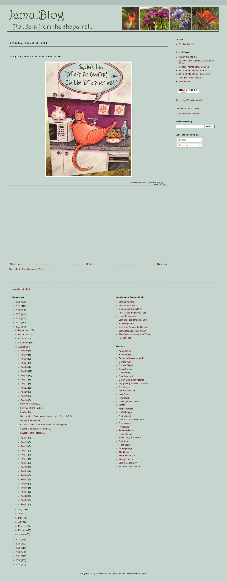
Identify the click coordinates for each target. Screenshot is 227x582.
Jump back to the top (22, 289)
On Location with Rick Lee (131, 419)
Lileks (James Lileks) (129, 401)
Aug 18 (24, 400)
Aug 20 (24, 392)
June (20, 513)
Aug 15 (24, 446)
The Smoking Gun (127, 455)
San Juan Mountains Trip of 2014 (194, 70)
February (22, 530)
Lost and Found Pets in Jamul (133, 320)
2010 (18, 544)
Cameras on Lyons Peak (130, 309)
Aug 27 (24, 363)
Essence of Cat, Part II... (31, 408)
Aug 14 (24, 450)
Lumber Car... (26, 412)
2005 (18, 564)
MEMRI (122, 405)
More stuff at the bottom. (188, 108)
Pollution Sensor (186, 44)
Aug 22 (24, 383)
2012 (18, 327)
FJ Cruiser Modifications (189, 78)
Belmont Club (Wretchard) (131, 358)
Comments (184, 145)
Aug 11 (24, 463)
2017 (18, 306)
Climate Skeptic (126, 365)
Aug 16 (24, 442)
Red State (123, 441)
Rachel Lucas (125, 434)
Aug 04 (24, 492)
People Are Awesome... (31, 420)
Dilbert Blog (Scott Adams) (131, 380)
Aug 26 (24, 367)
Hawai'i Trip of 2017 (187, 57)
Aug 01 (24, 504)
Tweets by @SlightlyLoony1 (189, 100)
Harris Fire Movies (127, 316)
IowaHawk (124, 398)
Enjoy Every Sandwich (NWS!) (133, 383)
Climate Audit (125, 362)
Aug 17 (24, 438)
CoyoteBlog (124, 372)
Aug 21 (24, 388)
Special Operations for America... (35, 429)
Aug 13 (24, 454)
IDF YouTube (125, 338)
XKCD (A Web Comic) (129, 466)
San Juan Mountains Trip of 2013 (194, 74)
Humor (165, 184)
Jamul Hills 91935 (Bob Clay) (132, 331)
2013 (18, 322)
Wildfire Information (128, 305)
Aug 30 (24, 350)
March (21, 526)
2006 (18, 560)
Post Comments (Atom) (33, 269)
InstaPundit (124, 394)
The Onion (124, 452)
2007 (18, 556)
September (23, 342)
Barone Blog (125, 354)
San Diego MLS (126, 323)
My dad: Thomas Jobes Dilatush (193, 67)
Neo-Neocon (125, 416)
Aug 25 (24, 371)
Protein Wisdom (126, 430)
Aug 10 (24, 467)
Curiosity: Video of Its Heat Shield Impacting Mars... (44, 424)
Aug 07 (24, 479)
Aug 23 (24, 379)
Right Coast (124, 445)
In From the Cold (127, 390)
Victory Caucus (126, 459)
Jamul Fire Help (126, 302)
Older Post (162, 264)
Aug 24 (24, 375)
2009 (18, 548)
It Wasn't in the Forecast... (32, 433)
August (22, 347)
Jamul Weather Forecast (188, 113)
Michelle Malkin (126, 409)
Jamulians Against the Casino (133, 327)
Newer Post (15, 264)
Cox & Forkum (126, 369)
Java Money (184, 81)
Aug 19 (24, 396)
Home (89, 264)
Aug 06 (24, 483)
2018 (18, 302)
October (22, 338)
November (23, 334)
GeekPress (124, 387)
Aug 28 (24, 359)
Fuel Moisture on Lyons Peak (132, 313)
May (20, 518)
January (22, 534)
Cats (160, 184)
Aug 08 (24, 475)
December (23, 330)
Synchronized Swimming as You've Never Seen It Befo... (46, 416)
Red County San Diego (130, 437)
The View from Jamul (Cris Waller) (135, 334)
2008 (18, 552)
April (20, 522)
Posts (182, 140)
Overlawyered (125, 423)
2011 (18, 539)
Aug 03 (24, 496)
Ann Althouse (125, 351)
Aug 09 (24, 471)
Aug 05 (24, 488)
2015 (18, 314)
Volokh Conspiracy (128, 463)
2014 (18, 318)
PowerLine (124, 427)
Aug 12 (24, 458)
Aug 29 (24, 355)
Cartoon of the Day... (30, 404)
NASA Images (125, 412)
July (20, 509)
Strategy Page (125, 448)
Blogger (142, 573)
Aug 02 (24, 500)
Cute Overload (126, 376)
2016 (18, 310)
